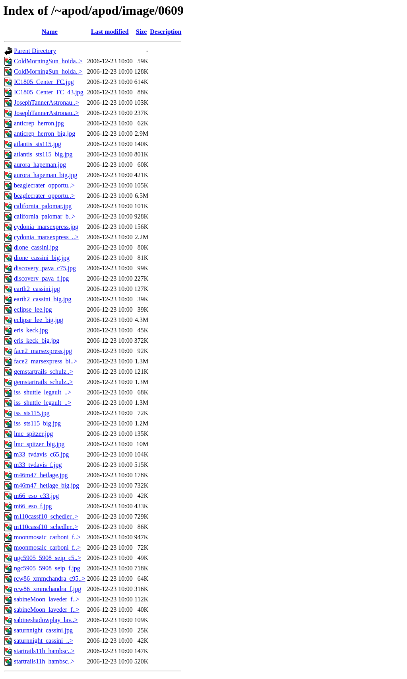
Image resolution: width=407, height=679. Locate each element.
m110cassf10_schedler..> (46, 516)
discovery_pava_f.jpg (41, 278)
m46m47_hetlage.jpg (41, 475)
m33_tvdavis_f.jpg (38, 464)
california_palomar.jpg (43, 206)
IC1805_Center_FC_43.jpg (48, 92)
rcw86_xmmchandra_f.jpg (47, 588)
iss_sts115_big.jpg (37, 423)
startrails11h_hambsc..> (44, 651)
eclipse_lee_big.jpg (38, 319)
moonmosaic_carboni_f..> (47, 537)
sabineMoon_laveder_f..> (46, 599)
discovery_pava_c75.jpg (45, 268)
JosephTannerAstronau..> (46, 102)
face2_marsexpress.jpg (43, 350)
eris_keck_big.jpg (36, 340)
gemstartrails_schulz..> (43, 371)
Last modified (110, 31)
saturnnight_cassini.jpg (43, 630)
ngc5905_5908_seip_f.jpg (47, 568)
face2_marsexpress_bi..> (45, 361)
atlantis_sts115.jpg (37, 143)
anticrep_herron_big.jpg (44, 133)
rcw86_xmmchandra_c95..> (49, 578)
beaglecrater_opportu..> (44, 185)
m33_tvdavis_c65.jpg (41, 454)
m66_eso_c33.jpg (36, 495)
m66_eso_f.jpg (33, 506)
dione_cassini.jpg (36, 247)
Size (141, 31)
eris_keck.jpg (31, 330)
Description (165, 31)
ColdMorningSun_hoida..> (48, 61)
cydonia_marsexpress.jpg (46, 226)
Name (50, 31)
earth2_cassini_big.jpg (42, 299)
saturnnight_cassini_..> (43, 640)
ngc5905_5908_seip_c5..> (47, 557)
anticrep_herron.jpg (39, 123)
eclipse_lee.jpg (33, 309)
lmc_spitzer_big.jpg (39, 444)
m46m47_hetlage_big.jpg (46, 485)
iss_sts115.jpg (32, 413)
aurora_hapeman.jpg (40, 164)
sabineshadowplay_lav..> (46, 620)
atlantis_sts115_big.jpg (43, 154)
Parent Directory (35, 50)
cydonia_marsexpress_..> (46, 237)
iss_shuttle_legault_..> (42, 392)
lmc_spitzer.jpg (33, 433)
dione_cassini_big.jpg (42, 257)
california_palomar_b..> (45, 216)
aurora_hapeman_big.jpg (46, 175)
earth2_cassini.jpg (37, 288)
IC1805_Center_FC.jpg (44, 81)
